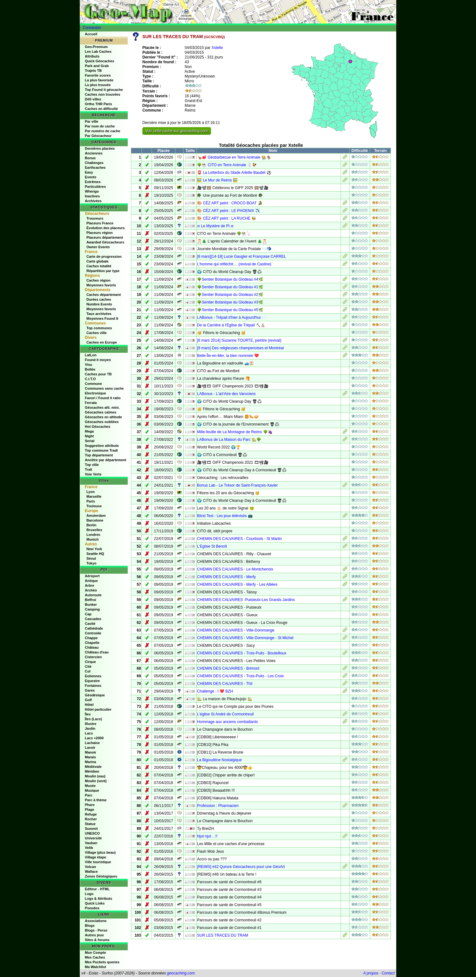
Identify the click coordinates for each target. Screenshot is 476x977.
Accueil (91, 34)
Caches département (103, 295)
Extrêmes (93, 182)
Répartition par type (102, 271)
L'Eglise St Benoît (212, 546)
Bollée (90, 369)
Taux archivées (99, 314)
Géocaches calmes (100, 412)
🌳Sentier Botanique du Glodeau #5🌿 (230, 310)
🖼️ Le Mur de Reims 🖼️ (217, 180)
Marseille (93, 496)
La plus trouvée (98, 85)
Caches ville (96, 333)
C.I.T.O (90, 379)
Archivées (93, 201)
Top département (99, 455)
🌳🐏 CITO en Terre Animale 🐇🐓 (227, 165)
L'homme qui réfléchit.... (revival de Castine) (234, 264)
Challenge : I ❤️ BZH (215, 691)
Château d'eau (97, 652)
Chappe (91, 638)
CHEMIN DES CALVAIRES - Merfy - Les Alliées (237, 584)
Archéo (91, 590)
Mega (89, 431)
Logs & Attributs (98, 898)
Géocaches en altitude (103, 417)
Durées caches (98, 299)
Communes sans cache (104, 388)
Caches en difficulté (101, 109)
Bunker (91, 604)
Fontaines (93, 685)
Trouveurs (94, 218)
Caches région (98, 280)
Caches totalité (98, 266)
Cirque (90, 662)
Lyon (90, 492)
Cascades (93, 619)
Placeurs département (104, 237)
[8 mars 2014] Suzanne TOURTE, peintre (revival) (239, 340)
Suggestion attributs (102, 446)
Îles (88, 714)
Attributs (92, 56)
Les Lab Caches (98, 51)
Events (90, 177)
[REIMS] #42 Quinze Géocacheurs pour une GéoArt (241, 866)
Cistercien (93, 657)
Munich (92, 539)
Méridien (92, 771)
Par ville (91, 121)
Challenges (94, 163)
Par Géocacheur (98, 136)
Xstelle (217, 47)
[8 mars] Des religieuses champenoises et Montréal (240, 348)
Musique (92, 790)
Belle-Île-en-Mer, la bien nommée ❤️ (228, 355)
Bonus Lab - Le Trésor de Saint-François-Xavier (237, 485)
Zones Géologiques (101, 876)
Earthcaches (95, 167)
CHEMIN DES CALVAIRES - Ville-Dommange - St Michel (245, 638)
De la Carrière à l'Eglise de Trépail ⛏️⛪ (231, 325)
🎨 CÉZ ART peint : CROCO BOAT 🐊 (229, 203)
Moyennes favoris (101, 285)
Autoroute (93, 595)
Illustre (90, 724)
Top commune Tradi (101, 450)
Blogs (90, 925)
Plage (89, 809)
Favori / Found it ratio (102, 398)
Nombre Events (99, 304)
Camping (92, 609)
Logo (89, 894)
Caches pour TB (98, 374)
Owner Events (98, 247)
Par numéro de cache (102, 131)
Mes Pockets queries (102, 962)
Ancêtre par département (105, 460)
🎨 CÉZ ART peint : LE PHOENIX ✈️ (228, 210)
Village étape (95, 857)
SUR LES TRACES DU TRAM (222, 935)
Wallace (91, 871)
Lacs (89, 733)
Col (88, 671)
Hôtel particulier (98, 709)
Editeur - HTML (97, 889)
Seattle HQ (95, 554)
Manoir (90, 752)
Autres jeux (94, 935)
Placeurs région (99, 233)
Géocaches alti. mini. (102, 407)
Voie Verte (93, 474)
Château (92, 647)
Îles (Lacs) (93, 719)
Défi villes (93, 99)
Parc (88, 795)
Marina (90, 762)
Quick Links (95, 903)
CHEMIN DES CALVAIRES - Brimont (228, 668)
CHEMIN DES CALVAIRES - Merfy (226, 577)
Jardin (90, 728)
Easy (89, 172)
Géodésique (95, 695)
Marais (90, 757)
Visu (88, 364)
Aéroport (92, 576)
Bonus (90, 158)
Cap (88, 614)
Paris (90, 501)
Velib (89, 848)
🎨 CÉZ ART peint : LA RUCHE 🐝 (226, 218)
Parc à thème (95, 800)
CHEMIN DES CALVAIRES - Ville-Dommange (235, 630)
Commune (93, 384)
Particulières (95, 186)
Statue (90, 824)
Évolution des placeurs (105, 228)
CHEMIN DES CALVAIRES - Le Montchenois (235, 569)
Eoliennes (93, 676)
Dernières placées (100, 148)
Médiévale (93, 767)
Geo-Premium (96, 47)
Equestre (92, 681)
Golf (88, 700)
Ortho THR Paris (98, 104)
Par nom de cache (100, 126)
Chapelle (92, 643)
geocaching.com (180, 973)
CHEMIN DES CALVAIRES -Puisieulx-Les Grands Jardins (246, 600)
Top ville (92, 465)
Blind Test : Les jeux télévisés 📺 (225, 516)
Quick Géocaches (99, 61)
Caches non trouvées (102, 94)
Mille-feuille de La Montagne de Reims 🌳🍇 (234, 432)
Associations (95, 921)
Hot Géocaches (97, 426)
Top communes (99, 328)
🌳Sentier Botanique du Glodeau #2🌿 (230, 294)
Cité (88, 666)
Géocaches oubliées (102, 422)
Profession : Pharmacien (218, 805)
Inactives (92, 196)
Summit (91, 828)
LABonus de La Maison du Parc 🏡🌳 (229, 439)
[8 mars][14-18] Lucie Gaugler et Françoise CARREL (241, 256)
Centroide (93, 633)
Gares (90, 690)
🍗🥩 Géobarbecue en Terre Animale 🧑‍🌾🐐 (234, 157)
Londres (93, 534)
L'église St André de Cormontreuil (225, 714)
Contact (388, 973)
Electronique (95, 393)
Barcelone (94, 520)
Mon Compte (95, 952)
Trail (88, 469)
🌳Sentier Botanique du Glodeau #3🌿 (230, 302)
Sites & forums (97, 940)
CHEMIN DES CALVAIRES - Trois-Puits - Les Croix (240, 676)
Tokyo (91, 563)
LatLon (91, 355)
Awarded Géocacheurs (105, 242)
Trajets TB (93, 70)
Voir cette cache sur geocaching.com (177, 131)
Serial (89, 441)
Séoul (91, 558)
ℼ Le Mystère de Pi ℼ (215, 226)
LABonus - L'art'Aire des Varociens (226, 394)
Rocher (91, 819)
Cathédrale (94, 628)
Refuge (91, 814)
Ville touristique (98, 862)
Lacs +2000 (94, 738)
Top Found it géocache (104, 90)
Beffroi (90, 600)
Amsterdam (96, 515)
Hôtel (89, 705)
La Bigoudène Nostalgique (219, 760)
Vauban (91, 843)
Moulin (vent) (95, 781)
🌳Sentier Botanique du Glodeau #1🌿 (230, 287)
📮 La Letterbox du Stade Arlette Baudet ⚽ (234, 172)
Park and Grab (97, 66)
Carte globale (97, 261)
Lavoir (90, 747)
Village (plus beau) (100, 852)
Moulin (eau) (95, 776)
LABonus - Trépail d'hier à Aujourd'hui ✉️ (231, 317)
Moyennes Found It (102, 318)
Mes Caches (95, 957)
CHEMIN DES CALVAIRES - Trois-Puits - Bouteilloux (241, 653)
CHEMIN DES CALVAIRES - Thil (224, 683)
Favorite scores (98, 75)
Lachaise (92, 743)
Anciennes (94, 153)
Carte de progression (104, 256)
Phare (90, 805)
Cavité (90, 623)
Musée (90, 786)
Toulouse (94, 506)
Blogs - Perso (96, 930)
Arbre (89, 585)
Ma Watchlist (95, 967)
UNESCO (92, 833)
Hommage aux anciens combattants (227, 722)
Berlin (91, 525)
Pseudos (92, 908)
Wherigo (92, 191)
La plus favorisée (99, 80)
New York (94, 549)
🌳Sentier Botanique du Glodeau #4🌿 (230, 279)
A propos (370, 973)
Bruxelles (94, 530)
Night (89, 436)
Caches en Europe (101, 342)
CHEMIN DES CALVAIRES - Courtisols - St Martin (239, 538)
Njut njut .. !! (207, 836)
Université (93, 838)
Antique (91, 581)
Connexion (92, 27)
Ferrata (91, 403)
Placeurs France (99, 223)
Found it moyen (98, 360)
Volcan (90, 867)
